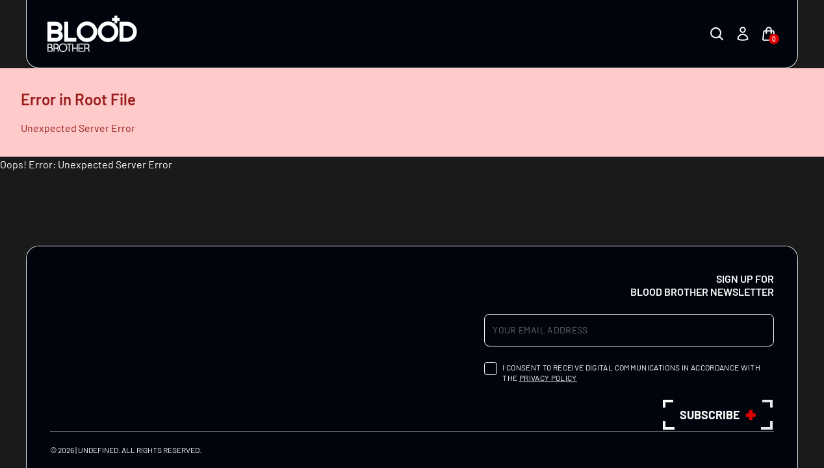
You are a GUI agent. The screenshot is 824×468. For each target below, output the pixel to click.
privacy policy (548, 377)
